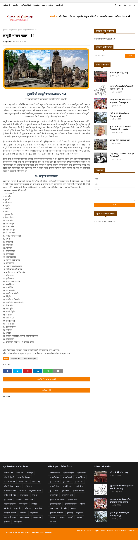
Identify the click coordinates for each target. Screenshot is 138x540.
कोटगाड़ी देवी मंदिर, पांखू (119, 73)
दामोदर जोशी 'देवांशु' (10, 495)
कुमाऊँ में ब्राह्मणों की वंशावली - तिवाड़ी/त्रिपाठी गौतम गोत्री (121, 128)
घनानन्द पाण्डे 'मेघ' (9, 481)
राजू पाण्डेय (17, 508)
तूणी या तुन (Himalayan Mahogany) (120, 114)
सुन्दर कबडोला (37, 517)
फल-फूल (73, 508)
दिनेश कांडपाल (24, 495)
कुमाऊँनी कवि (81, 473)
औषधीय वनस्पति (55, 473)
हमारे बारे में (6, 5)
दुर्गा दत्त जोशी (8, 499)
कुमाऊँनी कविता (54, 477)
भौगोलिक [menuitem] (62, 16)
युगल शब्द (70, 513)
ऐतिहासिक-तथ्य (15, 359)
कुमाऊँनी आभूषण (68, 473)
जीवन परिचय (54, 508)
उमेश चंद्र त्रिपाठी (9, 477)
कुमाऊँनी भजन (67, 486)
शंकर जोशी (23, 513)
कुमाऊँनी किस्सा (80, 477)
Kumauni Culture (30, 532)
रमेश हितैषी (7, 508)
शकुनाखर (79, 517)
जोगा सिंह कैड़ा (8, 486)
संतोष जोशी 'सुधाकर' (10, 517)
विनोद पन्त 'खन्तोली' (10, 513)
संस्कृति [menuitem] (52, 16)
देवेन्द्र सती (19, 499)
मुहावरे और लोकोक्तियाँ (56, 513)
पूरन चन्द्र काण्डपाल (9, 504)
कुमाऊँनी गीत (79, 481)
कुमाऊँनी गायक (67, 481)
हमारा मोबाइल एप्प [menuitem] (106, 16)
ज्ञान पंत (18, 486)
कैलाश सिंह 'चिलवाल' (24, 477)
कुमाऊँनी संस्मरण (73, 499)
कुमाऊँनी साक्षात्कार (55, 504)
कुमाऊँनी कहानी (67, 477)
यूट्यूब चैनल (79, 513)
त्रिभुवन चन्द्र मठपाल (35, 490)
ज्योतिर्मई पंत (28, 486)
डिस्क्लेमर (36, 5)
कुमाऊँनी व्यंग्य (54, 495)
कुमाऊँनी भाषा (80, 486)
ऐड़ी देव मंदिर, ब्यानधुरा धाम (120, 140)
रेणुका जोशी (38, 508)
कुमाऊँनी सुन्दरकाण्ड (70, 504)
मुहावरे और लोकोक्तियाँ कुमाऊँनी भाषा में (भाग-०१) (121, 87)
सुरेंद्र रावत (7, 522)
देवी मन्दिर (64, 508)
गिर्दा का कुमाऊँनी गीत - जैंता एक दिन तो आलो (122, 155)
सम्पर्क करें (59, 5)
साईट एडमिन (8, 41)
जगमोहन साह (36, 481)
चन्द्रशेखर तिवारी (23, 481)
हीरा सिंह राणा (18, 522)
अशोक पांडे (19, 473)
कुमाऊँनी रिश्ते (54, 490)
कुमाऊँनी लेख (66, 490)
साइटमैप (15, 5)
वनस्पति (70, 517)
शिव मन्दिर (53, 522)
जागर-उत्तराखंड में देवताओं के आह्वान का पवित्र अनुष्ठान (120, 101)
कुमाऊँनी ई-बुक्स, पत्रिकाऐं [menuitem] (86, 16)
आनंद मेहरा (29, 473)
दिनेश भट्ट (34, 495)
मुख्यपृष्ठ (5, 30)
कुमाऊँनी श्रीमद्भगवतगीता (57, 499)
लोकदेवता (62, 517)
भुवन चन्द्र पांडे (23, 504)
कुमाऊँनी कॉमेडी (54, 481)
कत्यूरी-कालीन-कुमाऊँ (15, 30)
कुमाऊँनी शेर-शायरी (67, 495)
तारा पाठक (22, 490)
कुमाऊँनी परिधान (55, 486)
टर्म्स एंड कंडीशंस (47, 5)
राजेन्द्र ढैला (28, 508)
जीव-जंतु (82, 504)
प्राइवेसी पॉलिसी (26, 5)
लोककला (52, 517)
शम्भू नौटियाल (34, 513)
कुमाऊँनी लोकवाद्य (78, 490)
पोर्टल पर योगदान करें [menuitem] (122, 16)
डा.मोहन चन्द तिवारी (10, 490)
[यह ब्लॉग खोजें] (109, 56)
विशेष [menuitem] (72, 16)
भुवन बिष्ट (34, 504)
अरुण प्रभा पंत (8, 473)
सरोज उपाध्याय (24, 517)
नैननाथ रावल (29, 499)
